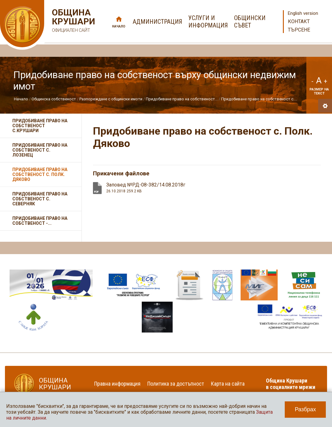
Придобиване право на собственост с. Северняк (39, 198)
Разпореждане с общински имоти (110, 99)
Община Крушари (73, 21)
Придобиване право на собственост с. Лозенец (39, 150)
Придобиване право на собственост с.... (259, 99)
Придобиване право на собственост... (182, 99)
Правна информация (117, 383)
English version (303, 13)
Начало (118, 26)
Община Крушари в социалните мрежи (290, 383)
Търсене (299, 30)
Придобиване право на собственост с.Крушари (39, 125)
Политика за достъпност (175, 383)
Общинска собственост (54, 99)
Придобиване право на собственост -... (39, 221)
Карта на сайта (228, 383)
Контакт (299, 21)
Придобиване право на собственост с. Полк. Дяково (39, 174)
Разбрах (305, 409)
